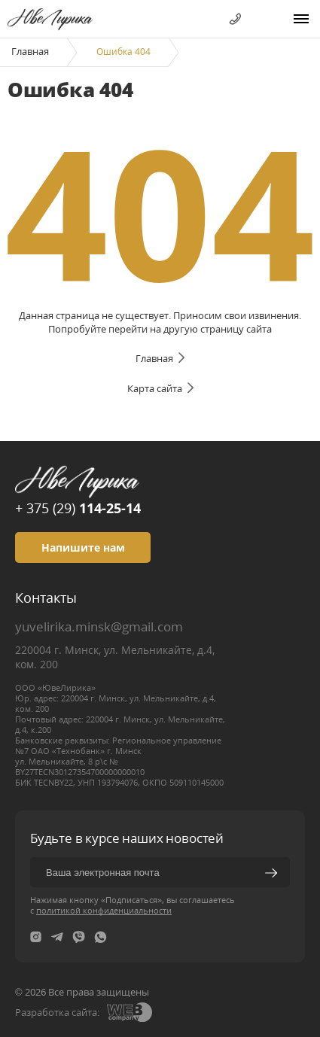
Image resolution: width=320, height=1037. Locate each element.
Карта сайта (154, 388)
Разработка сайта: (57, 1012)
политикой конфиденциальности (104, 910)
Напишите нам (83, 547)
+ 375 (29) (78, 508)
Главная (30, 51)
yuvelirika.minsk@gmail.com (99, 626)
